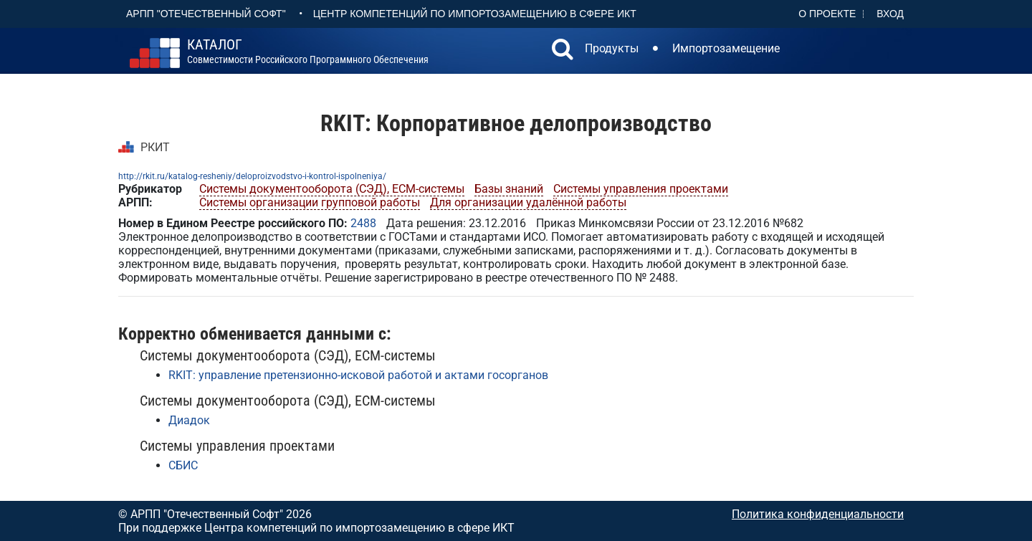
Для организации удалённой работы (528, 202)
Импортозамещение (726, 48)
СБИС (183, 465)
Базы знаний (508, 189)
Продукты (612, 48)
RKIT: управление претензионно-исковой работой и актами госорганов (358, 375)
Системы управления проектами (640, 189)
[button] (562, 51)
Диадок (189, 420)
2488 (363, 223)
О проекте (827, 13)
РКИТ (155, 147)
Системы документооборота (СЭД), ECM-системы (331, 189)
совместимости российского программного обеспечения (308, 51)
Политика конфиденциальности (818, 514)
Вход (890, 13)
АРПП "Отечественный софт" (206, 13)
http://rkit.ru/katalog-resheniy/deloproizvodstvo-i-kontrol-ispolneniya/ (252, 176)
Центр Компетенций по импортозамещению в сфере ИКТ (474, 13)
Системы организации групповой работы (309, 202)
